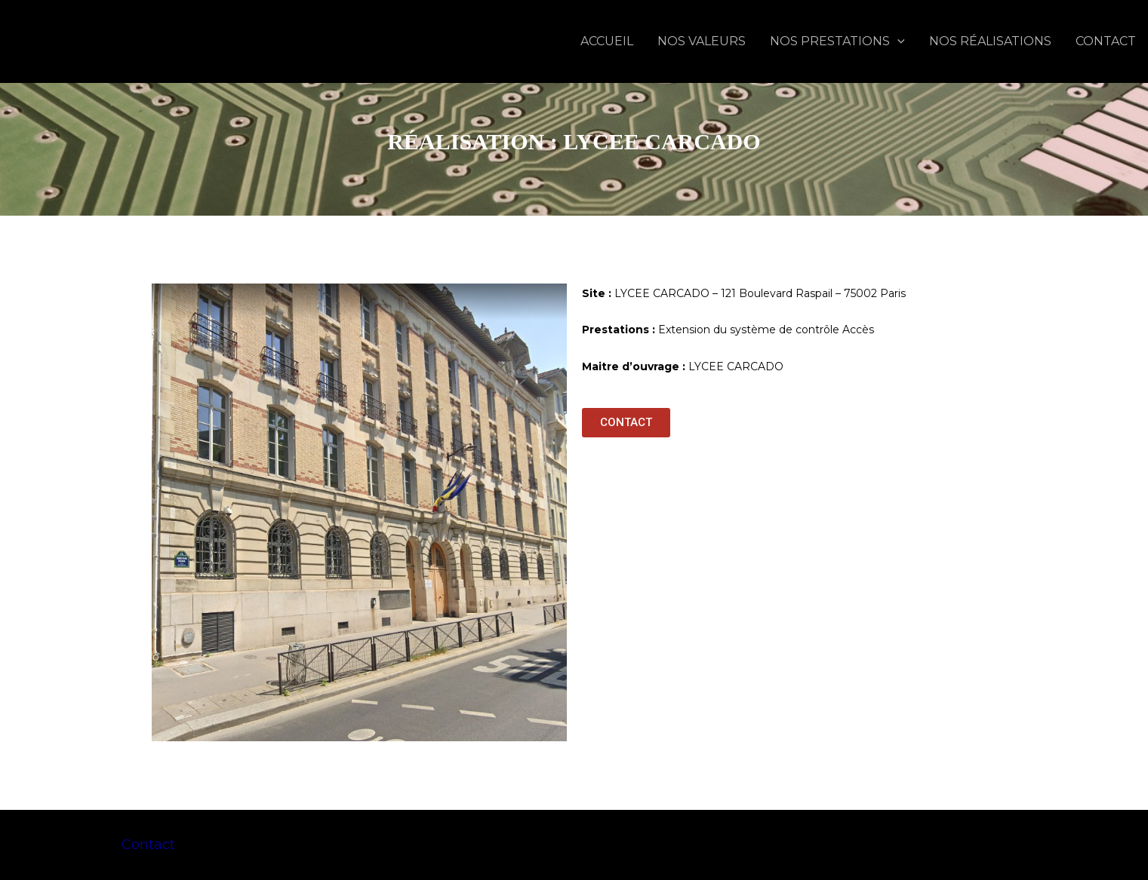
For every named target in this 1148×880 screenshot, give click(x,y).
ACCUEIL (606, 41)
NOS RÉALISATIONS (990, 41)
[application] (897, 41)
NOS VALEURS (701, 41)
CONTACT (1106, 41)
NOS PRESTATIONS (837, 41)
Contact (148, 844)
